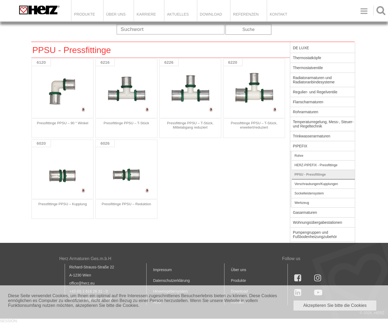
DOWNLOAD (211, 14)
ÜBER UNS (116, 14)
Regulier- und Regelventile (315, 92)
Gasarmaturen (305, 212)
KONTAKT (278, 14)
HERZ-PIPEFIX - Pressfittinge (316, 165)
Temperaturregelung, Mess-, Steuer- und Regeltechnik (323, 124)
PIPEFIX (300, 146)
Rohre (299, 156)
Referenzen (246, 14)
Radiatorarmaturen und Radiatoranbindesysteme (314, 80)
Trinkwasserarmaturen (311, 136)
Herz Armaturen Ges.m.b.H (85, 258)
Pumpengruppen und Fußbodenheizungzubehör (315, 234)
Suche (248, 29)
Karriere (146, 14)
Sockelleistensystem (309, 193)
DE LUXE (301, 48)
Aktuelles (178, 14)
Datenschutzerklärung (171, 280)
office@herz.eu (82, 283)
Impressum (162, 270)
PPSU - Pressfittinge (310, 174)
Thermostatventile (308, 68)
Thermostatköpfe (307, 58)
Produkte (84, 14)
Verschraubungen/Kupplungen (316, 184)
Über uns (238, 270)
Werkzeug (302, 203)
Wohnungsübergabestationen (317, 222)
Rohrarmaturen (305, 112)
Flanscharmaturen (308, 102)
